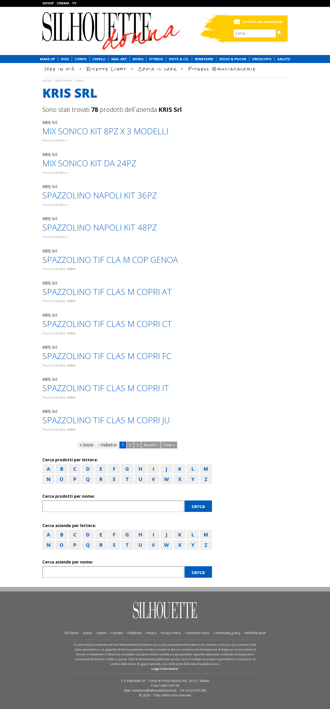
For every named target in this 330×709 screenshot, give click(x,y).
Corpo (81, 59)
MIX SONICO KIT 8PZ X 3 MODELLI (105, 131)
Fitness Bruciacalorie (222, 69)
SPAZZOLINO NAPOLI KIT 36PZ (99, 195)
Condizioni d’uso (197, 633)
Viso (65, 59)
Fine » (169, 445)
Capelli (99, 59)
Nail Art (119, 59)
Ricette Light (107, 69)
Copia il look (157, 69)
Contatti (117, 633)
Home (47, 80)
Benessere (204, 59)
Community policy (227, 633)
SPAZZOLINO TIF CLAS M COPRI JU (106, 420)
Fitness (156, 59)
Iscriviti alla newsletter (263, 21)
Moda (138, 59)
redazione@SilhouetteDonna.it (154, 690)
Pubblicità (134, 633)
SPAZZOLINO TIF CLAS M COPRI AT (107, 291)
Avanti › (151, 445)
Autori (87, 633)
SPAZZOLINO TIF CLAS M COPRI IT (105, 388)
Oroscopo (262, 59)
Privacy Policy (171, 633)
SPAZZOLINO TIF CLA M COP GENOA (110, 259)
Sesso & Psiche (232, 59)
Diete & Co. (179, 59)
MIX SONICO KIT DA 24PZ (89, 163)
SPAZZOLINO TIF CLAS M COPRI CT (107, 324)
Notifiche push (255, 633)
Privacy (151, 633)
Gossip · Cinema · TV (59, 3)
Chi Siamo (71, 633)
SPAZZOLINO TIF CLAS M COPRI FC (106, 356)
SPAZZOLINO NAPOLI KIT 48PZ (99, 227)
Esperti (101, 633)
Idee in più (60, 69)
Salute (283, 59)
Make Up (47, 59)
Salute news (165, 76)
